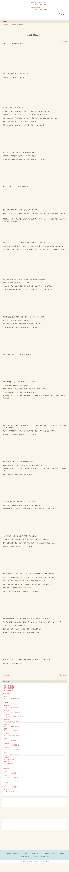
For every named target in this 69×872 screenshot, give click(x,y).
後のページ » (63, 675)
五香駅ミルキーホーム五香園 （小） (12, 730)
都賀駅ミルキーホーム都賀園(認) (11, 739)
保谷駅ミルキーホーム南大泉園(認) (11, 697)
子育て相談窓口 (25, 856)
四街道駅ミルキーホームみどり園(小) (11, 748)
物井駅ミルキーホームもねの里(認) (11, 753)
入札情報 (24, 853)
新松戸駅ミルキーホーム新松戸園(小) (11, 720)
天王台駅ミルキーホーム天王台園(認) (11, 734)
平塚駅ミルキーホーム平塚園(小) (11, 776)
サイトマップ (35, 853)
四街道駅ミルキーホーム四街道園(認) (11, 744)
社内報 (62, 853)
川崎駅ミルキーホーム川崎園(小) (11, 772)
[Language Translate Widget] (61, 14)
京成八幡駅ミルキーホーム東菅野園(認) (11, 706)
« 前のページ (5, 675)
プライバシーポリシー (49, 853)
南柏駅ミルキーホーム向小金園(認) (11, 725)
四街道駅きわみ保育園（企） (9, 758)
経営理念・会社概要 (12, 853)
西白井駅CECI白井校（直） (9, 762)
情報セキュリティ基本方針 (41, 856)
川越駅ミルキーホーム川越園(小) (11, 786)
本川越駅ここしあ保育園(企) (9, 790)
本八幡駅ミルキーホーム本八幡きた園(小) (13, 711)
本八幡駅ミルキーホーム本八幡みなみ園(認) (13, 715)
